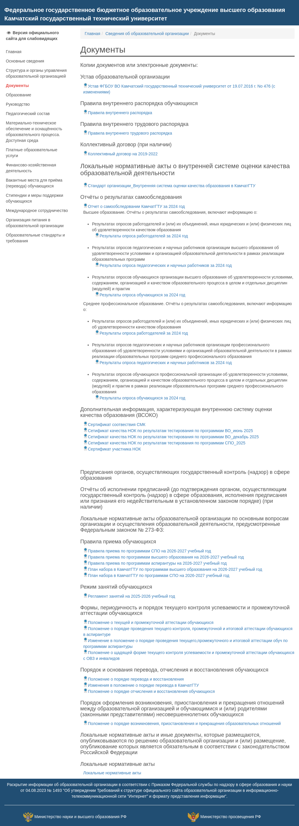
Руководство (18, 104)
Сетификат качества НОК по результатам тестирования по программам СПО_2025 (164, 443)
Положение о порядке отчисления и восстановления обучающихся (149, 691)
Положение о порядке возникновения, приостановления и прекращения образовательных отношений (182, 723)
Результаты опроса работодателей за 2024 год (141, 236)
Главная (13, 51)
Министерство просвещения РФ (230, 817)
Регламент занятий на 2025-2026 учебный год (129, 596)
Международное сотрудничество (37, 210)
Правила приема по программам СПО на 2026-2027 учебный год (147, 551)
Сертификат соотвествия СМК (114, 424)
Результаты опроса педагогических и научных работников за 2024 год (163, 265)
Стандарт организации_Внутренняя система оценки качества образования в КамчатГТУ (169, 185)
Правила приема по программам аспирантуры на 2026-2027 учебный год (155, 563)
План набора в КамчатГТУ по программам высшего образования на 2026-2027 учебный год (172, 569)
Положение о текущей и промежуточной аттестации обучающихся (148, 622)
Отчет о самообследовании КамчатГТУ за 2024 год (134, 206)
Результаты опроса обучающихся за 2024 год (140, 295)
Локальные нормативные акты (112, 773)
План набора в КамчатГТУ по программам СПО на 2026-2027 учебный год (156, 575)
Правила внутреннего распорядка (117, 112)
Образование (18, 95)
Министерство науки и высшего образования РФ (80, 817)
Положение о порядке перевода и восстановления (133, 679)
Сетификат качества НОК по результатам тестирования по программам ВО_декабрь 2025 (171, 436)
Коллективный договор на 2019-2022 (120, 154)
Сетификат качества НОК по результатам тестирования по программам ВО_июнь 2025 (168, 430)
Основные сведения (25, 61)
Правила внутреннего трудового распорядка (127, 133)
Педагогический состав (28, 113)
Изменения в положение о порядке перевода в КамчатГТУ (141, 685)
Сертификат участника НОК (112, 449)
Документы (17, 85)
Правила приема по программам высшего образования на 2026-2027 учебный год (163, 557)
